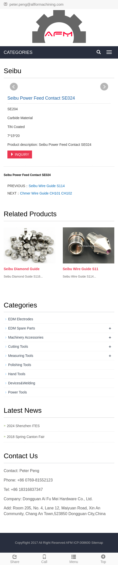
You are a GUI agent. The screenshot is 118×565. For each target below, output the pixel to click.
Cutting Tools (18, 346)
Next (104, 87)
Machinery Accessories (25, 337)
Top (103, 558)
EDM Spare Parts (21, 328)
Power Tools (17, 392)
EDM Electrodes (20, 319)
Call (44, 558)
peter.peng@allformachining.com (36, 4)
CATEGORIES (18, 52)
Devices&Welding (21, 383)
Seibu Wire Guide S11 (81, 269)
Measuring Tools (20, 356)
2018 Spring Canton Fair (26, 437)
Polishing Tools (19, 365)
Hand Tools (16, 374)
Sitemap (97, 542)
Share (15, 558)
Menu (74, 558)
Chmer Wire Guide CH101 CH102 (46, 193)
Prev (14, 87)
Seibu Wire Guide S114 (47, 186)
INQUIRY (19, 154)
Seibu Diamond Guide (21, 269)
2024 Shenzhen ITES (23, 426)
